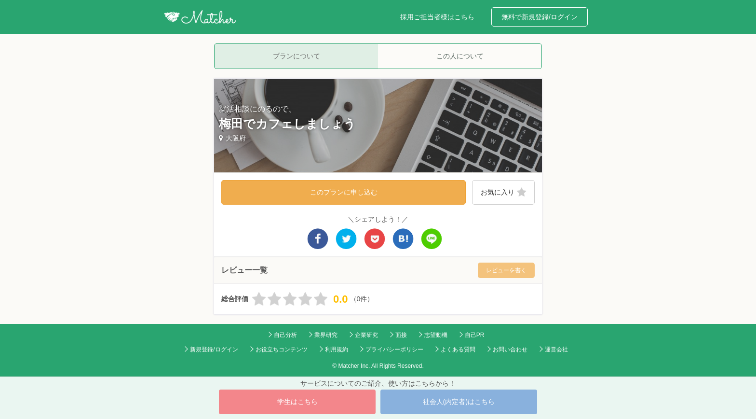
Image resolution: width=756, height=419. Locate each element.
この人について (460, 56)
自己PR (475, 335)
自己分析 (285, 335)
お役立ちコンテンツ (282, 349)
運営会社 (556, 349)
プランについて (296, 56)
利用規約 (336, 349)
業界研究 (326, 335)
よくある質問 (458, 349)
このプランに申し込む (344, 192)
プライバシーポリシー (394, 349)
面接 (401, 335)
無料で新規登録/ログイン (539, 17)
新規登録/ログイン (214, 349)
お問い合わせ (510, 349)
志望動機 (435, 335)
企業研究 (366, 335)
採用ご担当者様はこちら (437, 17)
